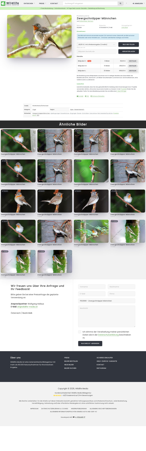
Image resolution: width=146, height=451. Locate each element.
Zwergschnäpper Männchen (96, 18)
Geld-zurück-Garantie (107, 361)
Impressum (34, 409)
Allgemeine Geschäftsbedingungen (103, 409)
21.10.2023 (125, 27)
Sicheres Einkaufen (97, 96)
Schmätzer (85, 113)
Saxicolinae (93, 113)
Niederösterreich (79, 109)
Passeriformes (64, 113)
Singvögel (73, 113)
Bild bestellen (129, 44)
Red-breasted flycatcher (105, 113)
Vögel (34, 109)
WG (38, 115)
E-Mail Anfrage (121, 91)
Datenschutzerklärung (108, 334)
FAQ (87, 96)
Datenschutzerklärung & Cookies (54, 409)
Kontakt (80, 96)
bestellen (132, 61)
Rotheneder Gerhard (86, 21)
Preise (66, 357)
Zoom (66, 18)
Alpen (72, 109)
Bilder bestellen (71, 361)
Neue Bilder (69, 364)
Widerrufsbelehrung (79, 409)
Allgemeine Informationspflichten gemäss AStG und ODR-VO (73, 412)
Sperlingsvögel (55, 113)
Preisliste (124, 89)
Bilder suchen (70, 368)
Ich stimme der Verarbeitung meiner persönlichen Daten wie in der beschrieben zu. (107, 334)
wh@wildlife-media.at (27, 306)
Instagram (101, 368)
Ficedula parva (83, 16)
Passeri (79, 113)
